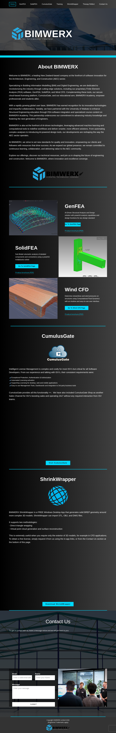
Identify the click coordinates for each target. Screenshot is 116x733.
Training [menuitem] (60, 4)
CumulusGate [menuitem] (47, 4)
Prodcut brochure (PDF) (24, 272)
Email (14, 674)
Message (16, 684)
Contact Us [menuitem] (103, 4)
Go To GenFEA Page (73, 224)
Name (37, 674)
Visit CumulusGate (58, 463)
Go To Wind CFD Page (76, 308)
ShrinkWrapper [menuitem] (72, 4)
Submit (33, 704)
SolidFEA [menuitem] (33, 4)
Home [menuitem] (12, 4)
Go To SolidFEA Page (26, 266)
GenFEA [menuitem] (22, 4)
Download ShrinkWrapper (58, 604)
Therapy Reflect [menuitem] (89, 4)
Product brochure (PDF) (74, 231)
